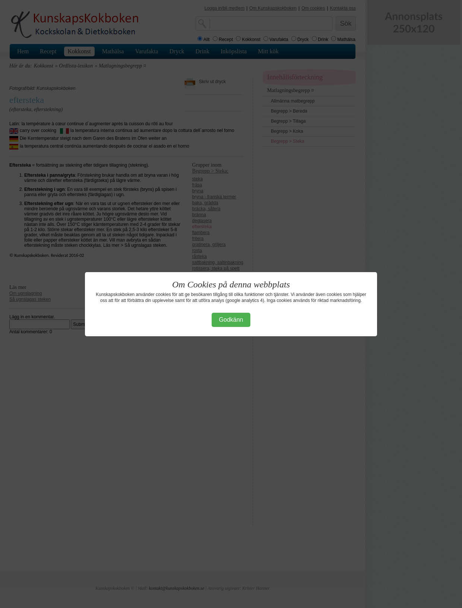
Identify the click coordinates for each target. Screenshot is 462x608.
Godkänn (231, 319)
